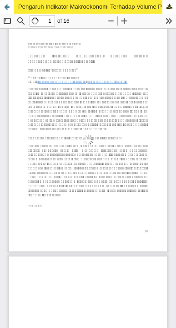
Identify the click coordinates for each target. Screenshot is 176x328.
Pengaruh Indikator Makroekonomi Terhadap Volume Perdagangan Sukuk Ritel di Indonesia (97, 6)
